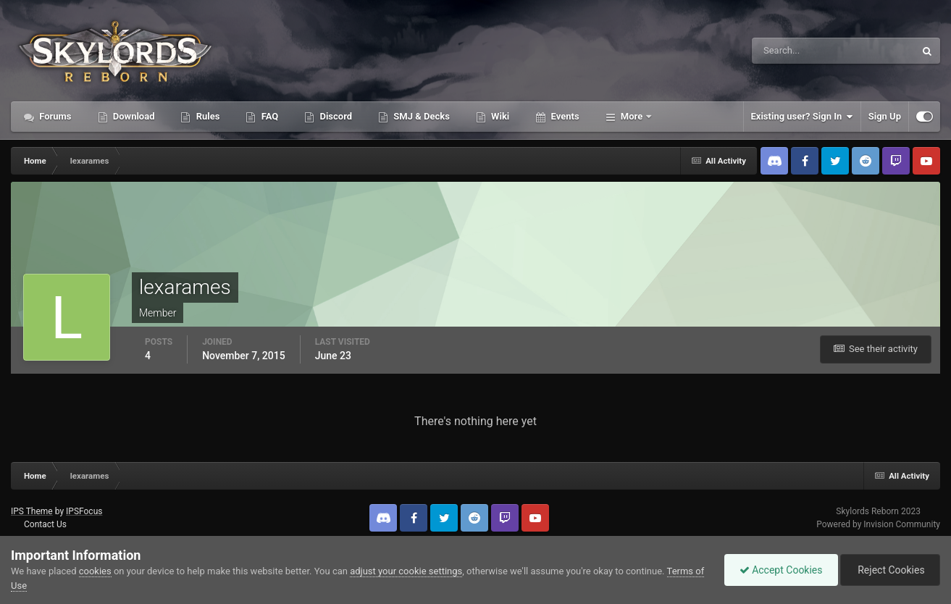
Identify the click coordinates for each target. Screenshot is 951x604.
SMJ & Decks (420, 116)
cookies (95, 571)
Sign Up (884, 116)
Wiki (499, 116)
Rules (206, 116)
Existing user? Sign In (802, 116)
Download (133, 116)
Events (563, 116)
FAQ (268, 116)
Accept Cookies (781, 570)
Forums (54, 116)
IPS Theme (32, 511)
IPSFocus (84, 511)
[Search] (789, 51)
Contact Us (45, 524)
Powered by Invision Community (878, 524)
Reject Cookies (890, 570)
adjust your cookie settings (406, 571)
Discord (334, 116)
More (632, 116)
